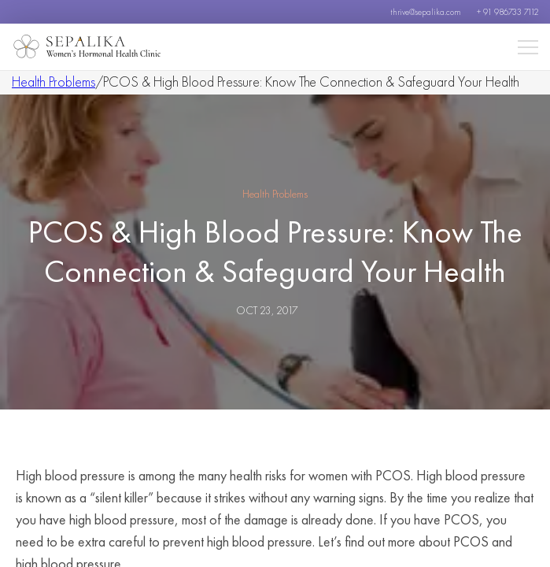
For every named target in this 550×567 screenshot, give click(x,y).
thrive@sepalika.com (425, 11)
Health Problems (53, 81)
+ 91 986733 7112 (507, 11)
